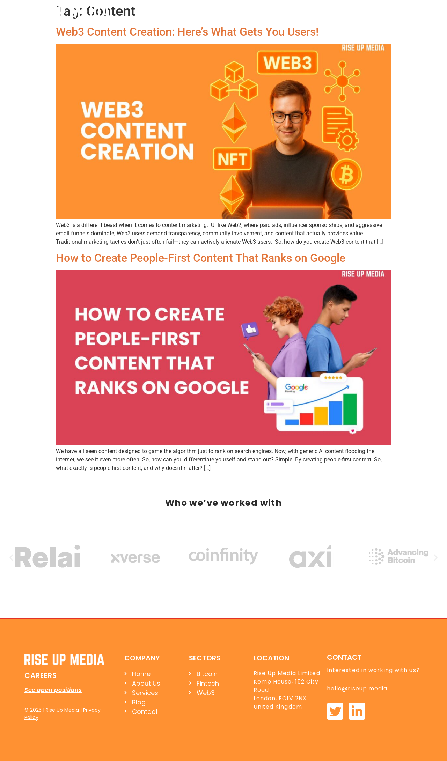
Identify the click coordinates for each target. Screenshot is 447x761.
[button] (11, 557)
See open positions (53, 690)
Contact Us (407, 11)
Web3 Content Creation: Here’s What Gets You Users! (187, 31)
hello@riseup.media (357, 689)
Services (338, 11)
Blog (370, 11)
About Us (299, 11)
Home (263, 11)
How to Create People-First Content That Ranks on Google (200, 258)
